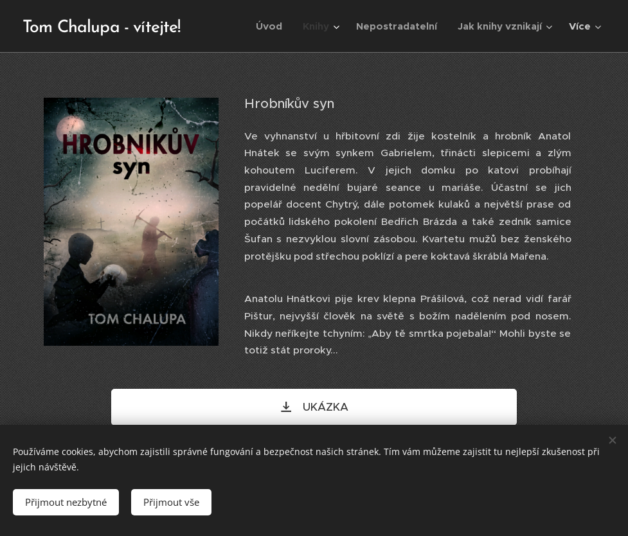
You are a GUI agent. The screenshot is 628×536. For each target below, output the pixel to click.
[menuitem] (272, 26)
